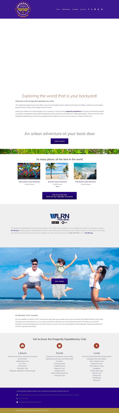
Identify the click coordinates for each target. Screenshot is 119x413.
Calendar (75, 9)
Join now (83, 9)
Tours (58, 9)
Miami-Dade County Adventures (29, 182)
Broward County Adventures (57, 182)
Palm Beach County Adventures (85, 182)
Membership (66, 9)
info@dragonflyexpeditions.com (30, 402)
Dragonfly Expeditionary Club (38, 410)
